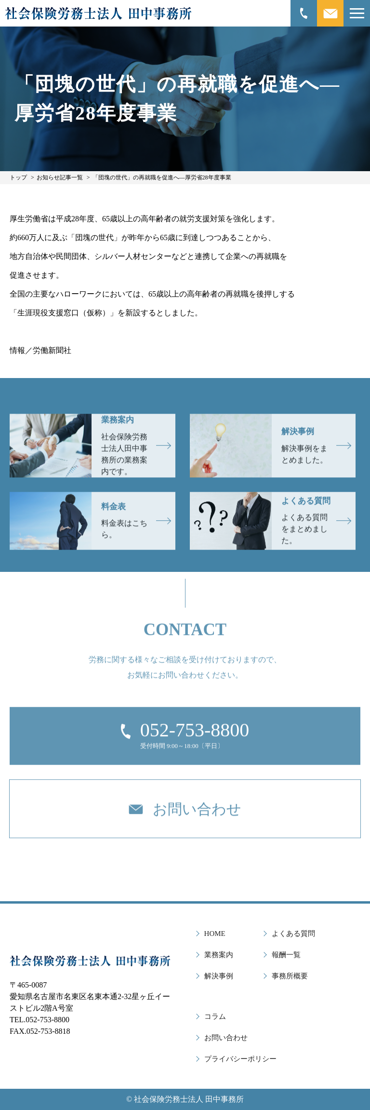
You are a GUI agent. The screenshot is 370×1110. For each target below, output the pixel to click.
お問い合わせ (226, 1038)
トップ (18, 177)
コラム (215, 1016)
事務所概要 (290, 976)
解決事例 (218, 976)
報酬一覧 (286, 955)
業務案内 (218, 955)
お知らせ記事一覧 (60, 177)
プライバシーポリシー (240, 1059)
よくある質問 (293, 933)
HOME (214, 933)
